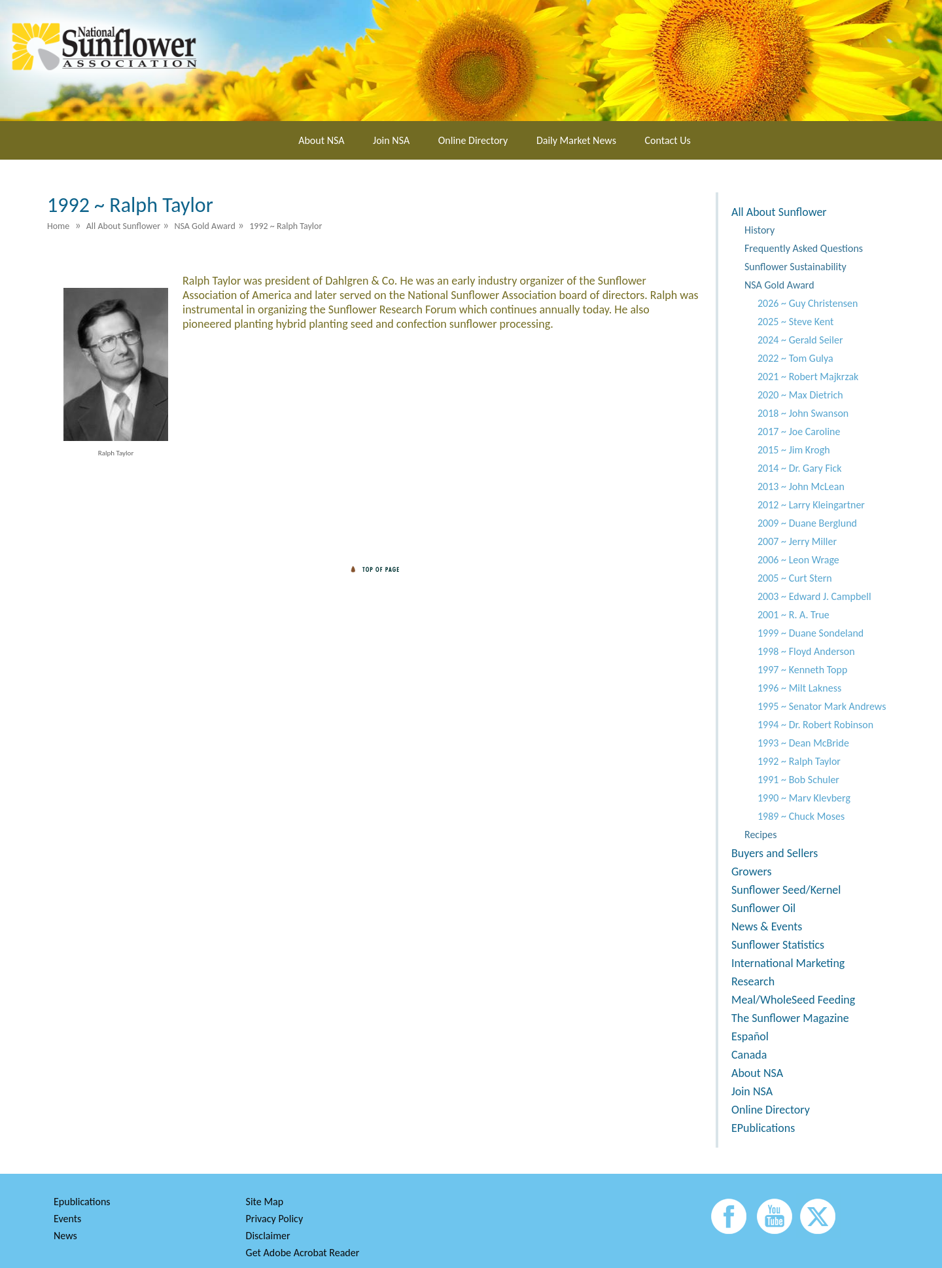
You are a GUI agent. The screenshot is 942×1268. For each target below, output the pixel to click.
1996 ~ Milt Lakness (799, 688)
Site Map (265, 1201)
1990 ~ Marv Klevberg (804, 798)
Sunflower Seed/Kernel (786, 890)
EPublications (763, 1128)
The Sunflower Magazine (790, 1018)
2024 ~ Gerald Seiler (800, 340)
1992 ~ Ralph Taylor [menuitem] (285, 226)
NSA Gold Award (779, 285)
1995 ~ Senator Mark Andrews (822, 706)
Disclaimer (268, 1235)
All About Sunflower (779, 212)
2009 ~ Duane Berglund (807, 523)
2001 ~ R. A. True (793, 614)
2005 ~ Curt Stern (795, 578)
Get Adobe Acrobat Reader (303, 1252)
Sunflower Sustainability (795, 266)
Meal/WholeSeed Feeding (793, 1000)
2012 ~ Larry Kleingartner (811, 505)
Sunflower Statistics (777, 945)
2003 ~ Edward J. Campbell (814, 596)
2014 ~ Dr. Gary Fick (799, 468)
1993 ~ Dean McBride (803, 743)
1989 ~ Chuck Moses (801, 816)
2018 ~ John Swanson (803, 413)
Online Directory (473, 140)
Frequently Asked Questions (803, 248)
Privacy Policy (275, 1218)
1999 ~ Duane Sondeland (811, 633)
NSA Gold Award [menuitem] (204, 226)
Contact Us (668, 140)
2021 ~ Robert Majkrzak (808, 376)
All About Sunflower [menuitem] (123, 226)
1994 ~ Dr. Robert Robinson (815, 724)
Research (753, 981)
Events (67, 1218)
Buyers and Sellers (774, 853)
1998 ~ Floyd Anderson (806, 651)
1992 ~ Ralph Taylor (799, 761)
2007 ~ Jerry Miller (797, 541)
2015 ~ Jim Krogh (794, 450)
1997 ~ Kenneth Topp (802, 669)
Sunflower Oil (763, 908)
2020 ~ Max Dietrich (800, 395)
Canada (749, 1055)
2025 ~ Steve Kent (795, 321)
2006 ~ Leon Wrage (798, 560)
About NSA (321, 140)
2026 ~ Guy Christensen (808, 303)
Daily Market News (576, 140)
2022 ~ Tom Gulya (795, 358)
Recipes (760, 834)
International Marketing (788, 963)
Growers (751, 871)
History (759, 230)
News (65, 1235)
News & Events (766, 926)
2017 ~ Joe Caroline (799, 431)
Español (750, 1036)
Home (58, 226)
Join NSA (391, 140)
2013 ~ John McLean (801, 486)
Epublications (82, 1201)
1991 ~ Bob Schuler (798, 779)
